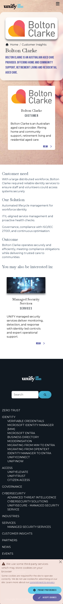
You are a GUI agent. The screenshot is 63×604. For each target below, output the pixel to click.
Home (11, 44)
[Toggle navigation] (57, 4)
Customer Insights (34, 44)
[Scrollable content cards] (31, 118)
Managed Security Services (26, 301)
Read (47, 146)
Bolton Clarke (31, 110)
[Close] (60, 561)
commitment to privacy (42, 582)
